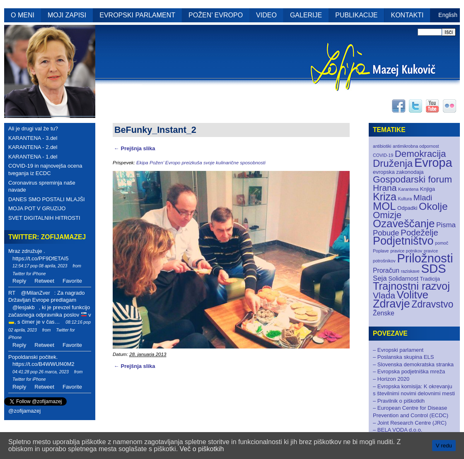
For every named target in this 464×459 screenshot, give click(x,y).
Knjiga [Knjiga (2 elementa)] (427, 189)
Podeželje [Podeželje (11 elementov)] (419, 232)
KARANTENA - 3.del (33, 138)
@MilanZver (35, 293)
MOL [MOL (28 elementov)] (384, 206)
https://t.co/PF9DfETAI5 (40, 258)
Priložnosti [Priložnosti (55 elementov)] (425, 258)
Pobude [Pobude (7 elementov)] (386, 232)
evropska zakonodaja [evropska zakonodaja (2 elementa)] (398, 172)
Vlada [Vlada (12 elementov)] (384, 295)
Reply (19, 281)
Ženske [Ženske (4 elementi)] (383, 313)
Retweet (44, 281)
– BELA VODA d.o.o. (397, 430)
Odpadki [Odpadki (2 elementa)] (407, 208)
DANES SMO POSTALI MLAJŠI (46, 199)
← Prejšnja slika (134, 148)
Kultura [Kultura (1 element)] (405, 198)
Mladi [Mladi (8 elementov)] (422, 197)
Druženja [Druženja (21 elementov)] (393, 163)
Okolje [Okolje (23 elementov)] (433, 206)
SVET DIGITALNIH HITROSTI (44, 218)
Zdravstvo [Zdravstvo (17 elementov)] (432, 304)
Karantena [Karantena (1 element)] (408, 189)
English (447, 15)
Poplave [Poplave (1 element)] (381, 250)
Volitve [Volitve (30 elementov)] (413, 294)
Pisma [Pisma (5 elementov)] (446, 225)
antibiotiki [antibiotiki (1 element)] (382, 146)
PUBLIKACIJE (356, 15)
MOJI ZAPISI (67, 15)
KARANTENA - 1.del (33, 157)
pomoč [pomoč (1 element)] (441, 242)
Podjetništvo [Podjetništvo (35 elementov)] (403, 241)
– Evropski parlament (398, 350)
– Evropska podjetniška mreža (409, 371)
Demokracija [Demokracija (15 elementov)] (420, 154)
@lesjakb (23, 307)
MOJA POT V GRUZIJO (36, 208)
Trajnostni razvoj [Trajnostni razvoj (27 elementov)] (411, 286)
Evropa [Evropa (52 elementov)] (433, 162)
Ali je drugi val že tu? (33, 128)
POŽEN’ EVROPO (215, 15)
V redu (444, 445)
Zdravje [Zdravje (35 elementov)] (391, 304)
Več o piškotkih (202, 448)
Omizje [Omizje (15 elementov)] (387, 215)
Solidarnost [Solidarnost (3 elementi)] (403, 278)
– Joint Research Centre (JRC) (410, 423)
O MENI (22, 15)
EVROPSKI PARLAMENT (137, 15)
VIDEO (266, 15)
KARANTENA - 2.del (33, 147)
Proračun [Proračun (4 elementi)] (386, 270)
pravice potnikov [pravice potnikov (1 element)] (406, 250)
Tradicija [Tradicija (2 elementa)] (430, 279)
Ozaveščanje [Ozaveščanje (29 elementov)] (404, 223)
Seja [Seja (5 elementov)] (380, 278)
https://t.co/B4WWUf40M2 (43, 364)
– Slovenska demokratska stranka (413, 364)
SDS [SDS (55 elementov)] (433, 268)
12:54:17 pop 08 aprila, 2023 (39, 266)
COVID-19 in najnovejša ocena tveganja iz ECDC (45, 169)
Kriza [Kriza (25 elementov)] (384, 196)
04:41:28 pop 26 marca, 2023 (40, 372)
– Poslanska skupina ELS (403, 357)
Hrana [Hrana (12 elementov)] (384, 187)
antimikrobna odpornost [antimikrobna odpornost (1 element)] (416, 146)
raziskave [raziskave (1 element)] (410, 271)
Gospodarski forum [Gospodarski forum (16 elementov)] (412, 179)
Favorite (72, 281)
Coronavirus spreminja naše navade (41, 186)
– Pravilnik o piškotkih (399, 401)
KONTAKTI (407, 15)
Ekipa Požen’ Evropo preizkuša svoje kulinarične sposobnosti (201, 162)
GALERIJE (306, 15)
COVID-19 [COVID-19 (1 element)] (383, 155)
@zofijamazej (24, 411)
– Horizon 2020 (391, 379)
